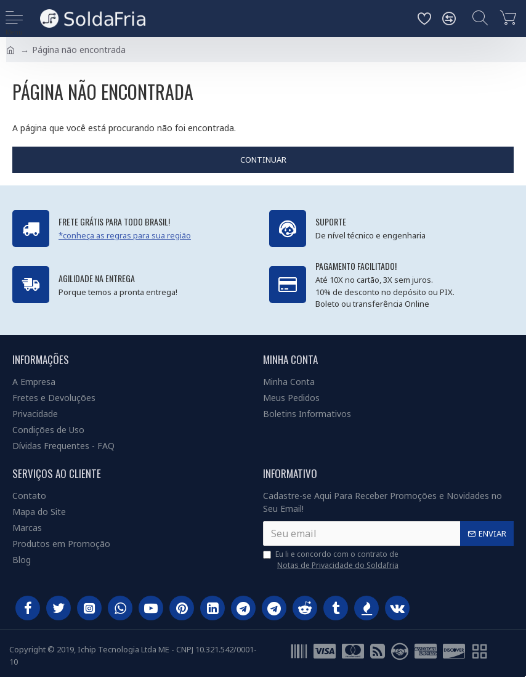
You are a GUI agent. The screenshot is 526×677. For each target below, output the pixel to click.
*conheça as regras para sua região (125, 235)
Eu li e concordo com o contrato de (331, 560)
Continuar (263, 159)
